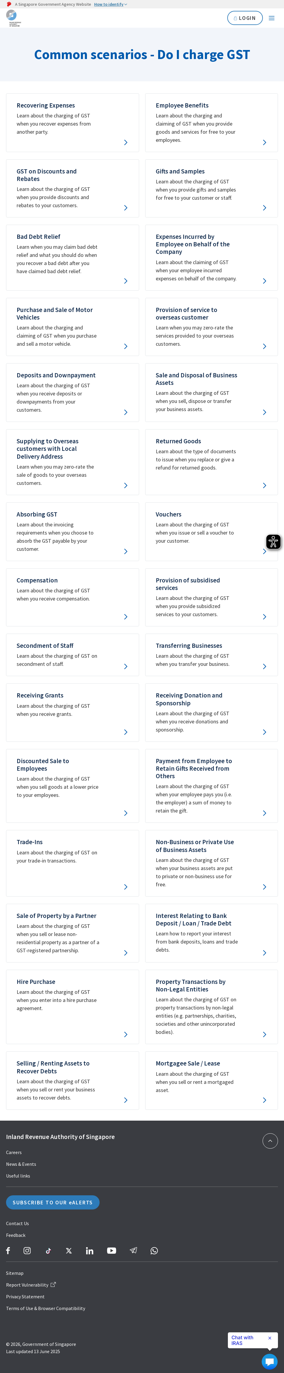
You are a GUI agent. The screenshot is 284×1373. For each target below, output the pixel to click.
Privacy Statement (25, 1296)
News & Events (21, 1164)
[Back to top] (270, 1141)
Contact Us (17, 1223)
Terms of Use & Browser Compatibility (45, 1308)
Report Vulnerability (31, 1285)
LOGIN (245, 17)
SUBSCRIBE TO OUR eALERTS (53, 1202)
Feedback (15, 1235)
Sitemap (15, 1273)
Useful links (18, 1176)
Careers (14, 1152)
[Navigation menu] (271, 18)
